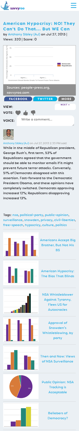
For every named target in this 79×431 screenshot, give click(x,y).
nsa (15, 215)
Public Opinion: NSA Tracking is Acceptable (58, 387)
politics (61, 225)
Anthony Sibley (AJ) (24, 34)
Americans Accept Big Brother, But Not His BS (57, 245)
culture (48, 225)
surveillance (13, 220)
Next (64, 105)
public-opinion (56, 215)
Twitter (45, 99)
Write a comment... (45, 120)
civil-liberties (64, 220)
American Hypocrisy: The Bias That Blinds (57, 273)
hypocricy (32, 225)
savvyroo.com (18, 92)
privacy (46, 220)
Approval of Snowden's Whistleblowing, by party (57, 330)
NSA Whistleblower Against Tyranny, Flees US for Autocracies (57, 302)
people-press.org (35, 87)
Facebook (18, 99)
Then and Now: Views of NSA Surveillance (57, 359)
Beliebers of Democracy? (58, 415)
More (67, 99)
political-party (31, 215)
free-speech (13, 225)
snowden (31, 220)
